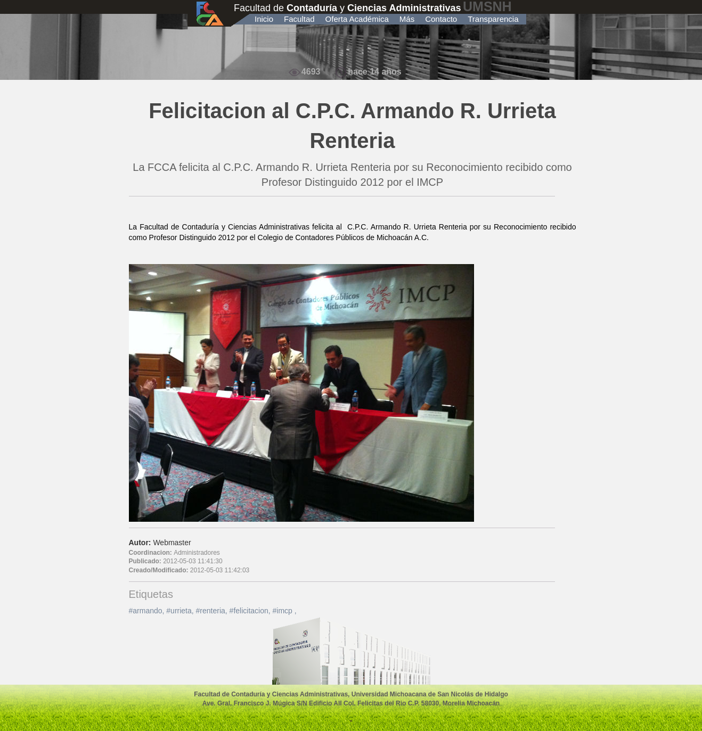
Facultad (299, 18)
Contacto (441, 18)
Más (406, 18)
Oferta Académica (357, 18)
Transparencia (493, 18)
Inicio (264, 18)
